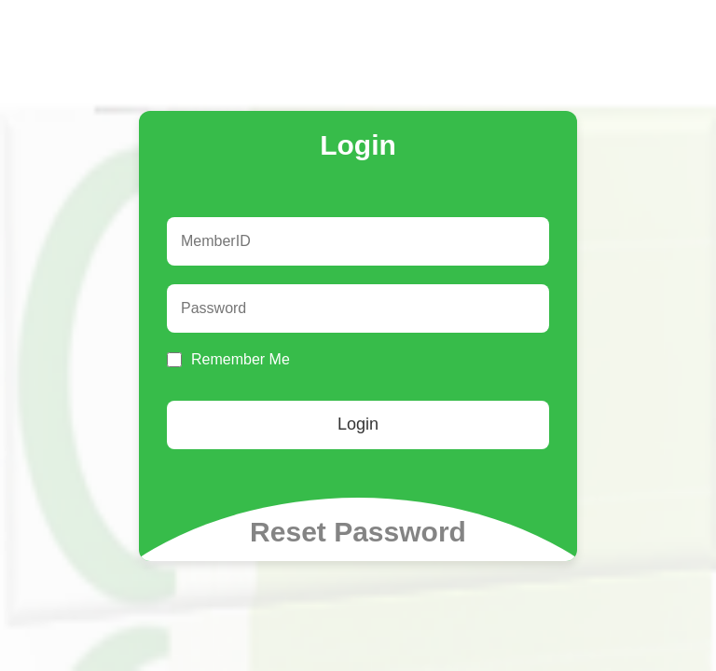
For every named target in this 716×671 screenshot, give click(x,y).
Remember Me (240, 359)
